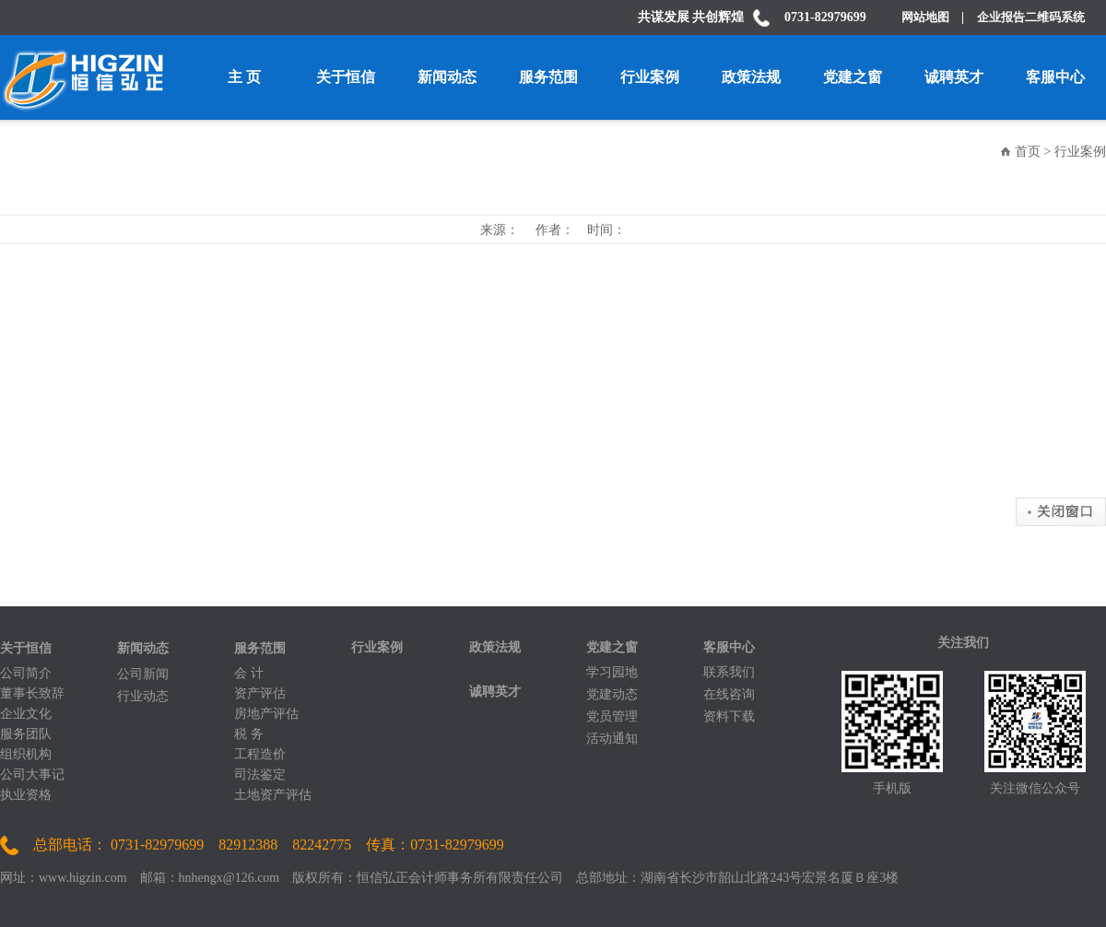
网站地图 (931, 17)
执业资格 (26, 795)
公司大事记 (32, 774)
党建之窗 (852, 77)
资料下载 (729, 716)
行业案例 (649, 77)
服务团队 (26, 734)
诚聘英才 (953, 77)
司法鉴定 (260, 774)
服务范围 (548, 77)
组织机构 (26, 754)
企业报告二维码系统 (1031, 17)
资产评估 (260, 693)
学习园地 (612, 672)
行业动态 (143, 696)
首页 (1028, 151)
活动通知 (612, 738)
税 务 (249, 734)
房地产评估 (266, 714)
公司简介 (26, 673)
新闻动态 (447, 77)
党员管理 (612, 716)
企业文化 (26, 714)
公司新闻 (143, 674)
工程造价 (260, 754)
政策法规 (751, 77)
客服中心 (1055, 77)
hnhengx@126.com (229, 878)
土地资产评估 (273, 795)
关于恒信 (345, 77)
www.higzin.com (83, 878)
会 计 (249, 673)
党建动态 (612, 694)
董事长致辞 (32, 693)
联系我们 (729, 672)
